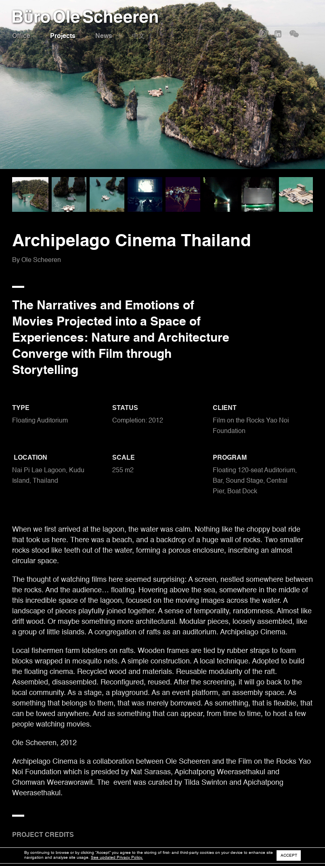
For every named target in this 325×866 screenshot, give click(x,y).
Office (21, 36)
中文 (138, 36)
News (103, 36)
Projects (62, 36)
